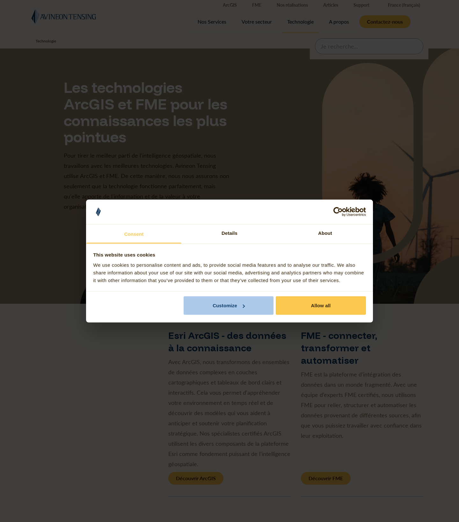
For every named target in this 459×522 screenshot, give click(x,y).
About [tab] (325, 232)
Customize (229, 305)
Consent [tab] (134, 233)
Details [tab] (229, 232)
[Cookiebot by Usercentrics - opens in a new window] (338, 212)
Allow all (321, 305)
